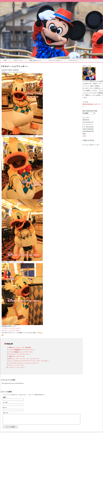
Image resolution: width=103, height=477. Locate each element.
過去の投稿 (93, 111)
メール (5, 402)
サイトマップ (73, 60)
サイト (5, 407)
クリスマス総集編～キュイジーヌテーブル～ (20, 352)
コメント (5, 412)
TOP (5, 60)
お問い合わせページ (35, 60)
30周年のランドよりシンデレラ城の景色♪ (19, 347)
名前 (4, 397)
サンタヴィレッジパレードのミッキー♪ (19, 354)
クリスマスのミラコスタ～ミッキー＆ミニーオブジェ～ (23, 363)
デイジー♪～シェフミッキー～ (11, 330)
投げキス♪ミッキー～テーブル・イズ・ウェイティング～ (24, 358)
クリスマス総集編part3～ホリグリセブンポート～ (22, 349)
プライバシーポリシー (55, 60)
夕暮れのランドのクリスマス (16, 356)
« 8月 (84, 136)
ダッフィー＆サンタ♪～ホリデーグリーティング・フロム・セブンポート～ (29, 361)
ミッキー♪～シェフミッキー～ (11, 328)
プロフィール (18, 60)
